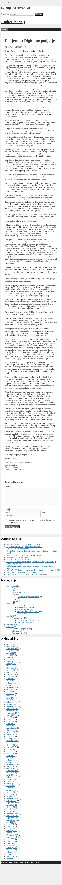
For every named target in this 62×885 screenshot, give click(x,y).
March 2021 (10, 684)
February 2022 (11, 665)
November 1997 (12, 819)
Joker (14, 598)
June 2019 (10, 723)
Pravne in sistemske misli (26, 623)
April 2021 (10, 682)
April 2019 (10, 727)
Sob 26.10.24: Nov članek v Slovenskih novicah (24, 548)
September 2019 (12, 716)
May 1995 (10, 853)
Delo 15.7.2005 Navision (14, 469)
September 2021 (12, 675)
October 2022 (11, 650)
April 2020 (10, 701)
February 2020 (11, 705)
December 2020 (12, 690)
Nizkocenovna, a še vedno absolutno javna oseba (24, 558)
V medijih (10, 630)
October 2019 (11, 714)
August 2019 (11, 718)
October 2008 (11, 810)
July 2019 (10, 720)
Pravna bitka (21, 617)
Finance (15, 593)
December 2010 (12, 802)
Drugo (15, 463)
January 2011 (11, 800)
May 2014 (10, 776)
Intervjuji (15, 634)
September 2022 (12, 652)
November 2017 (12, 733)
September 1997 (12, 821)
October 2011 (11, 795)
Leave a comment (25, 463)
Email (47, 513)
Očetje (14, 602)
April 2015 (10, 759)
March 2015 (10, 761)
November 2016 (12, 744)
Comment (8, 487)
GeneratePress (34, 866)
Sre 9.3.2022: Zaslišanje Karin (17, 563)
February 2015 (11, 763)
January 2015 (11, 765)
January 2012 (11, 793)
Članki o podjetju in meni (21, 632)
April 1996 (10, 847)
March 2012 (10, 789)
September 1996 (12, 840)
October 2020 (11, 693)
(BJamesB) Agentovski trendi (28, 600)
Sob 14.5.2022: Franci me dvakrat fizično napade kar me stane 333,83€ (33, 573)
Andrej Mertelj (13, 22)
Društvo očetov (17, 621)
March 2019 (10, 729)
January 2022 (11, 667)
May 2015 (10, 757)
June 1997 (10, 827)
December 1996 (12, 838)
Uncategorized (11, 628)
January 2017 (11, 742)
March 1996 (10, 849)
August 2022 (11, 654)
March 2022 (10, 663)
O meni (9, 606)
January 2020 (11, 708)
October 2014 (11, 772)
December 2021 (12, 669)
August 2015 (11, 750)
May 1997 (10, 830)
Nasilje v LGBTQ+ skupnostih (17, 561)
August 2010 (11, 804)
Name (7, 513)
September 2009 (12, 806)
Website (44, 516)
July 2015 (10, 753)
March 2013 (10, 785)
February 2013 (11, 787)
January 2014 (11, 782)
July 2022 (10, 656)
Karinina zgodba (23, 613)
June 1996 (10, 842)
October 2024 (11, 648)
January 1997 (11, 836)
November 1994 (12, 860)
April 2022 (10, 661)
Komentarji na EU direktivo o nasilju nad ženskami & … (27, 578)
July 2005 (10, 815)
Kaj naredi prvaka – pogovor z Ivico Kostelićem (24, 550)
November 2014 (12, 770)
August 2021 (11, 678)
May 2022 (10, 658)
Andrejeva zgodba (24, 611)
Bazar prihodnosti (11, 467)
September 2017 (12, 738)
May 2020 (10, 699)
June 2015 (10, 755)
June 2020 (10, 697)
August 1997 (11, 823)
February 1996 (11, 851)
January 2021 (11, 688)
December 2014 (12, 768)
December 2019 (12, 710)
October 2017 (11, 735)
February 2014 (11, 780)
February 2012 (11, 791)
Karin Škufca (17, 608)
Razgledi (15, 604)
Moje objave (11, 589)
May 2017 (10, 740)
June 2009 (10, 808)
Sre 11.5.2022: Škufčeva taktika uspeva (21, 576)
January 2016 (11, 746)
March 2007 (10, 812)
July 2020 (10, 695)
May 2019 (10, 725)
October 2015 (11, 748)
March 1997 (10, 832)
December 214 (11, 862)
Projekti (9, 619)
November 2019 (12, 712)
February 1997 (11, 834)
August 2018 (11, 731)
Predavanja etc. (17, 636)
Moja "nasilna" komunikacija (28, 615)
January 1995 (11, 857)
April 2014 (10, 778)
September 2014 (12, 774)
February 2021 (11, 686)
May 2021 (10, 680)
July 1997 (10, 825)
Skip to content (6, 2)
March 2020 (10, 703)
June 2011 (10, 797)
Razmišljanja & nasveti (26, 626)
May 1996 (10, 845)
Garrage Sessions (18, 596)
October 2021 (11, 673)
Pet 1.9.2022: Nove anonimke (17, 552)
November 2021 (12, 671)
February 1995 (11, 855)
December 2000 (12, 817)
